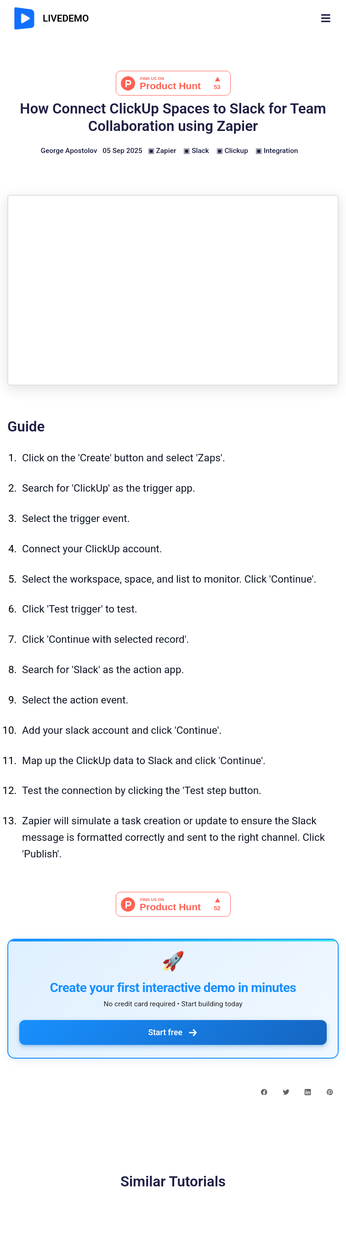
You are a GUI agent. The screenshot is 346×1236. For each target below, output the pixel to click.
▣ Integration (276, 151)
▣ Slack (196, 151)
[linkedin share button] (308, 1091)
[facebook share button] (264, 1091)
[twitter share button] (286, 1091)
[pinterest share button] (330, 1091)
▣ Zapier (162, 151)
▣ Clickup (232, 151)
